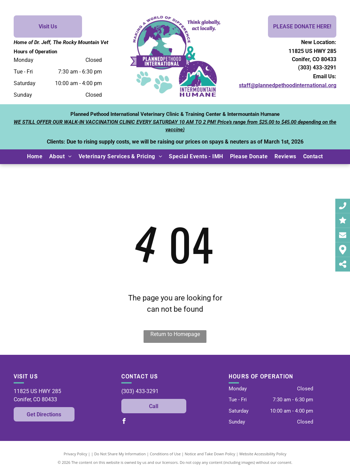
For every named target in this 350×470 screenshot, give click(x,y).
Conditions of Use (165, 453)
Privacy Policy (75, 453)
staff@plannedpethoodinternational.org (287, 85)
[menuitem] (35, 156)
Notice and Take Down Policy (210, 453)
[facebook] (124, 422)
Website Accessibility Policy (262, 453)
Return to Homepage (175, 334)
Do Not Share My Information (120, 453)
